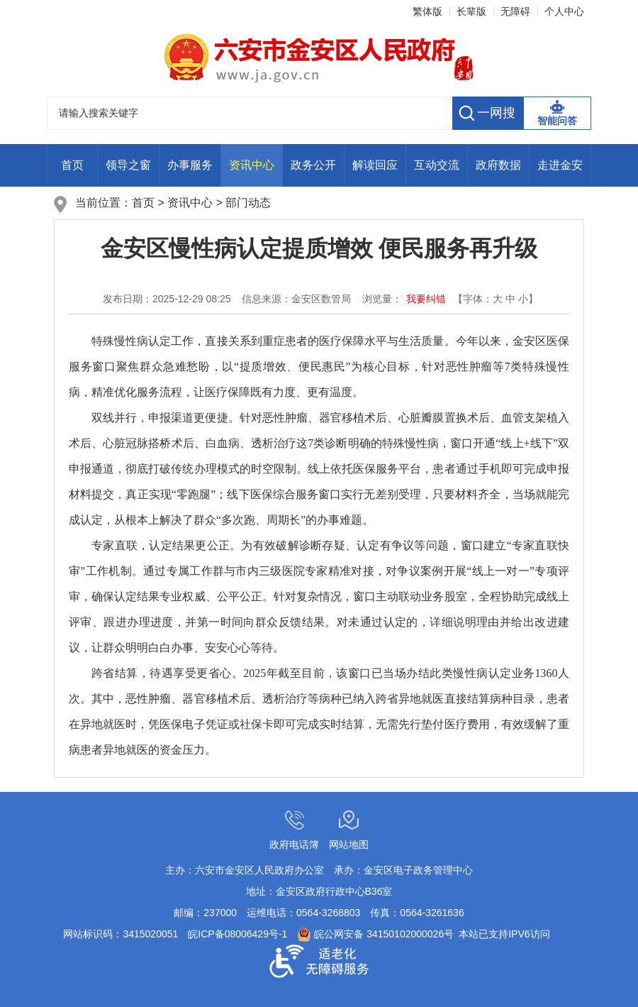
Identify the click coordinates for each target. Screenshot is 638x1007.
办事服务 (190, 165)
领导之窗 (128, 165)
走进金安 (560, 165)
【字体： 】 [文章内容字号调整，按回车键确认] (495, 298)
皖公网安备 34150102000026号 (375, 934)
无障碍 (515, 11)
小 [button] (523, 298)
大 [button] (498, 298)
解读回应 (375, 165)
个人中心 (564, 11)
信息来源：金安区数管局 (296, 298)
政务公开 (313, 165)
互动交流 (436, 165)
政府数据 (498, 165)
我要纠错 (426, 298)
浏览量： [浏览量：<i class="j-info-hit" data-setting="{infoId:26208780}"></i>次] (382, 298)
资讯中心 (251, 165)
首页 (72, 165)
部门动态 (248, 203)
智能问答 (557, 120)
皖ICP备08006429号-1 (237, 934)
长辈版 (471, 11)
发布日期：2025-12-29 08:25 (167, 298)
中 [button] (510, 298)
